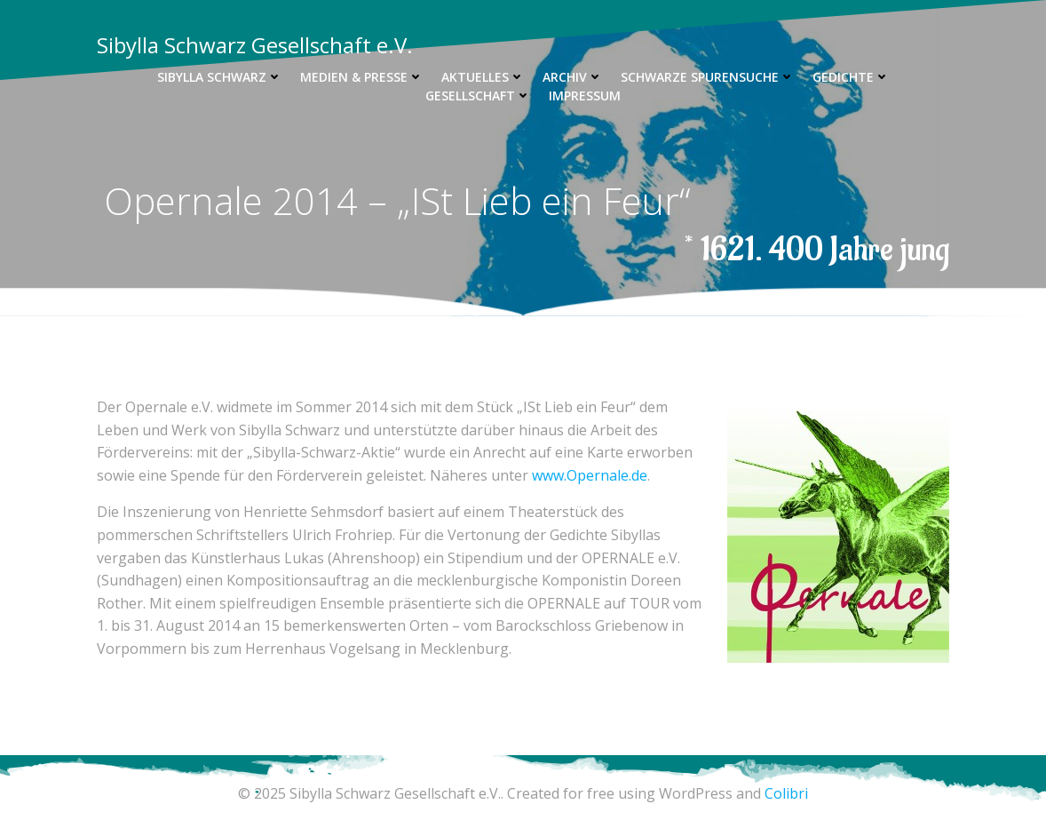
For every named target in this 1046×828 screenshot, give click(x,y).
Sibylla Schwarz (219, 76)
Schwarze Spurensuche (708, 76)
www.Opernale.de (589, 475)
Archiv (573, 76)
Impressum (585, 95)
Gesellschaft (478, 95)
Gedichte (851, 76)
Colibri (786, 793)
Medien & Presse (362, 76)
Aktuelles (483, 76)
